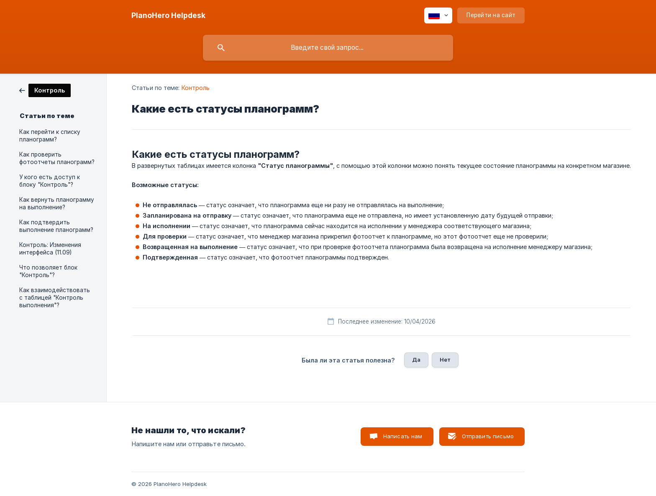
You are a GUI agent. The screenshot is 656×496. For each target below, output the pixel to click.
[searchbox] (328, 48)
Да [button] (416, 359)
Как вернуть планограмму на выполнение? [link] (56, 203)
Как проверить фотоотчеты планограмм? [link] (57, 158)
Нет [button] (445, 359)
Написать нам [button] (403, 436)
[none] (168, 15)
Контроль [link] (196, 87)
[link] (45, 90)
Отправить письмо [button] (488, 436)
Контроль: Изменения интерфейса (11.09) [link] (50, 249)
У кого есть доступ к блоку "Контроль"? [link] (49, 181)
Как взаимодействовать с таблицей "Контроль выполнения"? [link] (54, 297)
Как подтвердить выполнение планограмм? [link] (56, 226)
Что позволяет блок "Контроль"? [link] (48, 271)
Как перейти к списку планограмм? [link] (49, 135)
